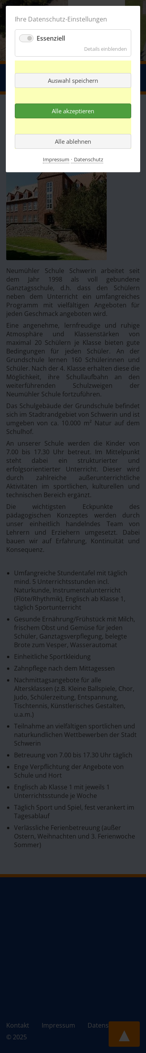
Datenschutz (88, 159)
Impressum (56, 159)
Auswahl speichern (73, 80)
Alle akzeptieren (73, 111)
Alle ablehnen (73, 141)
